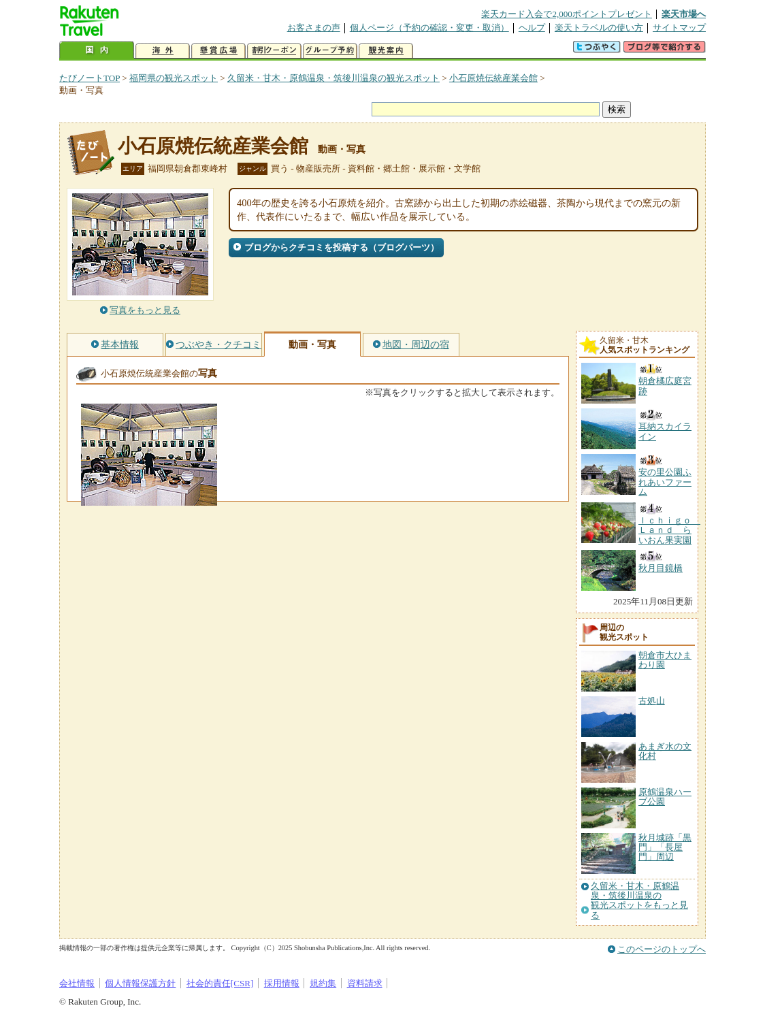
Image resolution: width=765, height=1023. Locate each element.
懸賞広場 (218, 51)
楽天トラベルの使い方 (599, 27)
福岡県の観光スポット (173, 78)
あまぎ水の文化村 (664, 751)
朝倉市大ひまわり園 (664, 660)
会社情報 (77, 983)
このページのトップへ (661, 949)
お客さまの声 (313, 27)
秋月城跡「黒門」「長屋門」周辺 (664, 847)
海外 (162, 51)
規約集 (323, 983)
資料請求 (364, 983)
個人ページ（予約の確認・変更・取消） (429, 27)
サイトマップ (679, 27)
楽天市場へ (684, 14)
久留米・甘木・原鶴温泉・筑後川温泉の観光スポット (333, 78)
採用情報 (281, 983)
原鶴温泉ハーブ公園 (664, 797)
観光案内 (386, 51)
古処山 (651, 701)
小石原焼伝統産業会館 (493, 78)
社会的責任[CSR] (220, 983)
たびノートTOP (89, 78)
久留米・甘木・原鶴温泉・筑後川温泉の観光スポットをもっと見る (639, 900)
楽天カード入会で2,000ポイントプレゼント (566, 14)
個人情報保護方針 (140, 983)
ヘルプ (532, 27)
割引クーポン (274, 51)
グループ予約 (330, 51)
